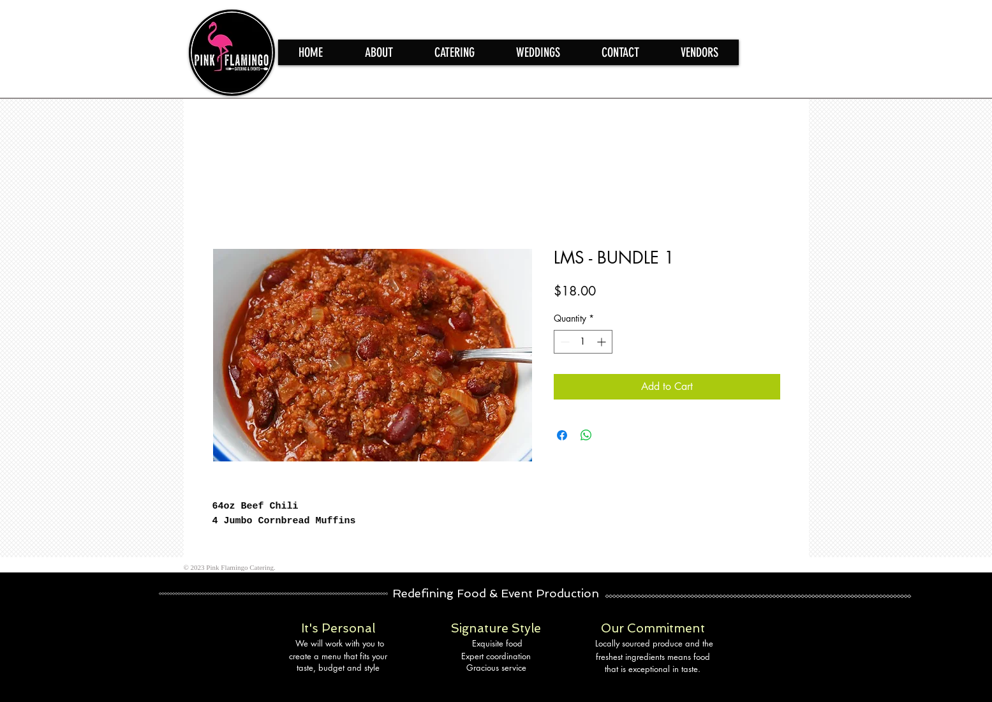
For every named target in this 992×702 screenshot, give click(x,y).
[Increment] (603, 342)
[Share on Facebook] (562, 435)
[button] (454, 52)
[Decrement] (564, 342)
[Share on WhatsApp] (586, 435)
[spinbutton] (583, 342)
